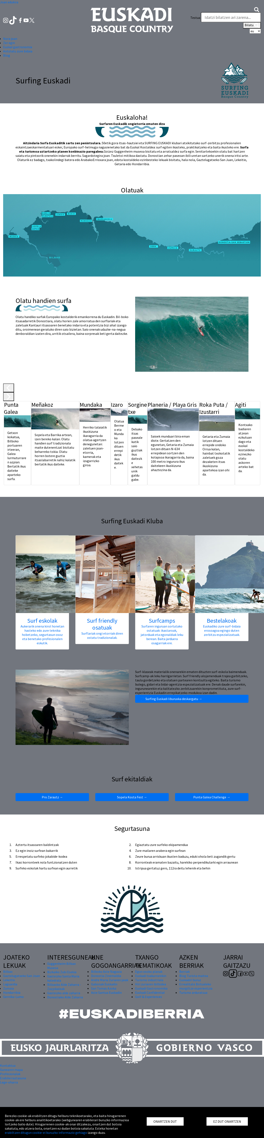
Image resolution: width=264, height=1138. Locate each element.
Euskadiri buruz (190, 980)
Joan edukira (9, 2)
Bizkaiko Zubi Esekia (61, 972)
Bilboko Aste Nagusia (106, 971)
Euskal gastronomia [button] (17, 47)
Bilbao (8, 971)
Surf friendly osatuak (102, 624)
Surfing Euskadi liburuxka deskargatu (192, 699)
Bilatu (252, 25)
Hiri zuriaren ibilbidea (150, 984)
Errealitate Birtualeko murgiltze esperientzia (195, 986)
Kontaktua (8, 1065)
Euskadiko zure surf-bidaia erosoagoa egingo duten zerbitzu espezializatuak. (221, 630)
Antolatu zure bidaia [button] (17, 51)
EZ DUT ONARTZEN (227, 1121)
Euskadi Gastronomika (151, 988)
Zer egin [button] (9, 43)
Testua (195, 18)
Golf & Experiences (148, 997)
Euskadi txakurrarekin (150, 976)
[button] (256, 9)
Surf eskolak (42, 620)
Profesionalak (10, 1074)
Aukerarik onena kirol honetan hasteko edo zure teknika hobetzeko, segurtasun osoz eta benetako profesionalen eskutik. (42, 634)
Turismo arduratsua (193, 992)
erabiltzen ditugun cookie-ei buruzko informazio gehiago (46, 1132)
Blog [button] (6, 55)
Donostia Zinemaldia (106, 976)
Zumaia (8, 988)
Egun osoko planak (148, 971)
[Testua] (231, 17)
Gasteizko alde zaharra (63, 993)
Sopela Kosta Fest (132, 797)
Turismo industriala (149, 980)
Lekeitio (9, 980)
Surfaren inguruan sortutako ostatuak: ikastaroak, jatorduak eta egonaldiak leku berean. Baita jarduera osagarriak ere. (162, 634)
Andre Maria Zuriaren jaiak (109, 980)
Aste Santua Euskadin (106, 992)
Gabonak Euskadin (104, 984)
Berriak (184, 971)
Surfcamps (162, 620)
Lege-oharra (9, 1082)
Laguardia (10, 984)
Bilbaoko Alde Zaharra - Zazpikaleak (64, 986)
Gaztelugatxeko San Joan (21, 976)
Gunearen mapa (11, 1070)
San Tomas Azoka (103, 988)
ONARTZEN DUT (165, 1121)
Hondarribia (11, 992)
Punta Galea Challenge (211, 797)
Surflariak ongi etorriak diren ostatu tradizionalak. (102, 635)
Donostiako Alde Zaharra (65, 997)
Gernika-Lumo (13, 997)
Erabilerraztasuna (13, 1078)
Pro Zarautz (52, 797)
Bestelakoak (222, 620)
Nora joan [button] (10, 38)
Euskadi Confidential (150, 992)
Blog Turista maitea (193, 976)
